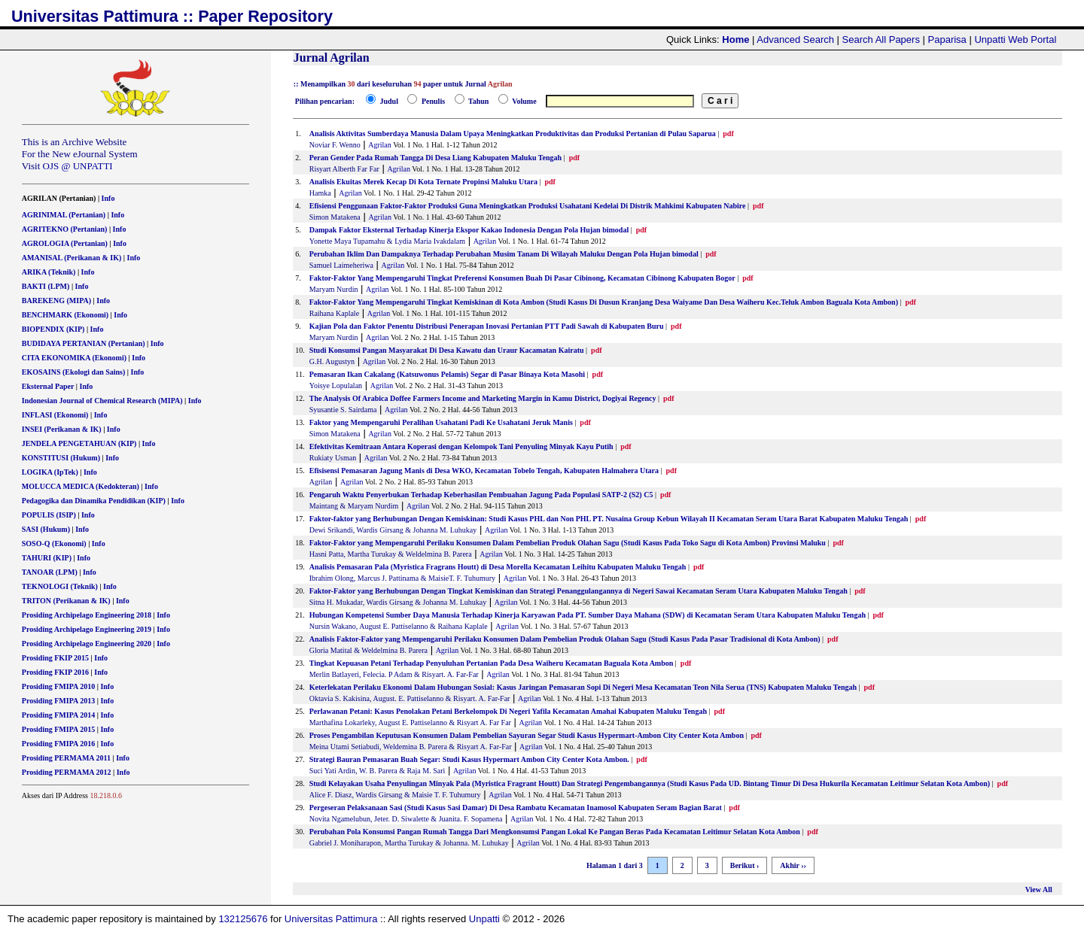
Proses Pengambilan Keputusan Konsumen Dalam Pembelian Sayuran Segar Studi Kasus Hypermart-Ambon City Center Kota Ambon (526, 735)
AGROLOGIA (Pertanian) (65, 243)
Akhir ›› (793, 865)
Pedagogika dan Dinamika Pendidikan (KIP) (94, 500)
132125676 (242, 918)
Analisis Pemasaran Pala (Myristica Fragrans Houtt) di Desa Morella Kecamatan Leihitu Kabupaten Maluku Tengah (498, 567)
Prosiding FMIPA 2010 (58, 686)
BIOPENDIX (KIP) (53, 329)
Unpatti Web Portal (1015, 39)
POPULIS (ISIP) (49, 515)
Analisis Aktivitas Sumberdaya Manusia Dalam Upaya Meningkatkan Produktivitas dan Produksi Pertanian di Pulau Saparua (512, 133)
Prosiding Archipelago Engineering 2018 (86, 615)
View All (1038, 889)
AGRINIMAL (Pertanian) (63, 215)
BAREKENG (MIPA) (56, 300)
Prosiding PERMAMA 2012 (66, 772)
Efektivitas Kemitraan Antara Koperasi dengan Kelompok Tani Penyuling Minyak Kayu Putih (461, 446)
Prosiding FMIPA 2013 (58, 701)
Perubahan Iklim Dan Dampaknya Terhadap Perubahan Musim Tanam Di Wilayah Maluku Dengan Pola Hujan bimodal (504, 254)
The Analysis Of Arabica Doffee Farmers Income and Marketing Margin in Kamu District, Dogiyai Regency (482, 398)
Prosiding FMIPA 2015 (58, 729)
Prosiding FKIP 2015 (55, 658)
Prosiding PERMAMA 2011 (66, 758)
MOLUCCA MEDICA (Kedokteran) (80, 486)
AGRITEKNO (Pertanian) (65, 229)
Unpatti (484, 918)
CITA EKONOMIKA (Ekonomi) (74, 358)
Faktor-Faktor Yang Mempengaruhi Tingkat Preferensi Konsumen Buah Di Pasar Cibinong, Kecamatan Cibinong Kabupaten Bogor (522, 278)
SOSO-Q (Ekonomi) (54, 543)
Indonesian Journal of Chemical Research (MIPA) (102, 400)
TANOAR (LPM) (50, 572)
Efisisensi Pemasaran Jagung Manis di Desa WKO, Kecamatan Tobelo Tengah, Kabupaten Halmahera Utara (484, 470)
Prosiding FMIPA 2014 (58, 715)
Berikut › (745, 865)
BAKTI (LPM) (46, 286)
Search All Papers (881, 39)
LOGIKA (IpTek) (50, 472)
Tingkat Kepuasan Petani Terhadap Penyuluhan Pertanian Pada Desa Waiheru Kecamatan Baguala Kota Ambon (491, 663)
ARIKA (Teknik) (49, 272)
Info (108, 198)
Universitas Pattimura (331, 918)
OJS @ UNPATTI (78, 166)
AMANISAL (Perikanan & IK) (72, 257)
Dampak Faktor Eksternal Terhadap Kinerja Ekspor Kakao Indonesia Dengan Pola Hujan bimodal (469, 230)
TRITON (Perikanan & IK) (66, 601)
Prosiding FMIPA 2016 (58, 743)
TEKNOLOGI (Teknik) (60, 586)
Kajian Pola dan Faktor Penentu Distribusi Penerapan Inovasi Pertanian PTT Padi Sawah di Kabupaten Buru (486, 326)
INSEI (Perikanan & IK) (62, 429)
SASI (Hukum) (46, 529)
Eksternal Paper (48, 386)
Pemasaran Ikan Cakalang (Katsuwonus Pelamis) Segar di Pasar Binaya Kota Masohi (448, 374)
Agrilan (379, 145)
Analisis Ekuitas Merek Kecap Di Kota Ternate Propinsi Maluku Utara (423, 182)
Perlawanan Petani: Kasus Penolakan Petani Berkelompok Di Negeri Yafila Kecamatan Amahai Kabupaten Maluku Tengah (508, 711)
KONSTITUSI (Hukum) (61, 458)
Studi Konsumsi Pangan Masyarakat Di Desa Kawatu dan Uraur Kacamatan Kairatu (446, 350)
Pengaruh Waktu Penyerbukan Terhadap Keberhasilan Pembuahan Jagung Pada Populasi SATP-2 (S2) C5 (481, 494)
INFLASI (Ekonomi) (55, 415)
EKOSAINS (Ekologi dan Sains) (74, 372)
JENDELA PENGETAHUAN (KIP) (79, 443)
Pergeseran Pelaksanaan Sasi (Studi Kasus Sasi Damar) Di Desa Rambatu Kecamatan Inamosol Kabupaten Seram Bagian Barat (515, 807)
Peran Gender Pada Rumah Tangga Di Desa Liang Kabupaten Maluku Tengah (435, 157)
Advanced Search (795, 39)
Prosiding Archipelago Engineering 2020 (86, 643)
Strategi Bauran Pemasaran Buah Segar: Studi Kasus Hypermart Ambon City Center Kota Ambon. (469, 759)
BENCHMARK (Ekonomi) (65, 315)
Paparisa (947, 39)
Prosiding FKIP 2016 (55, 672)
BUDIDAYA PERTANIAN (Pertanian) (83, 343)
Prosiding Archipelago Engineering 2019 (86, 629)
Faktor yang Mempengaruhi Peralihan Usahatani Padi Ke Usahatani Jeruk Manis (441, 422)
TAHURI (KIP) (47, 558)
